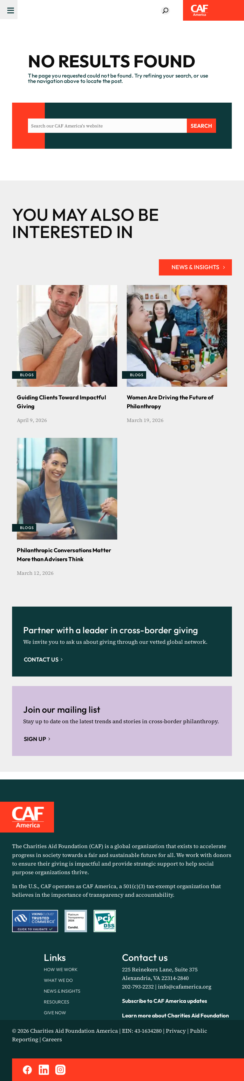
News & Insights (62, 991)
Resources (56, 1002)
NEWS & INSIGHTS (195, 267)
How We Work (61, 969)
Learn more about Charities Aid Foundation (175, 1015)
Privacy (176, 1031)
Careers (52, 1039)
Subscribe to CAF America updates (164, 1000)
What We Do (58, 980)
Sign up (35, 739)
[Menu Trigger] (8, 9)
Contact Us (41, 659)
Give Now (55, 1013)
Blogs (27, 374)
